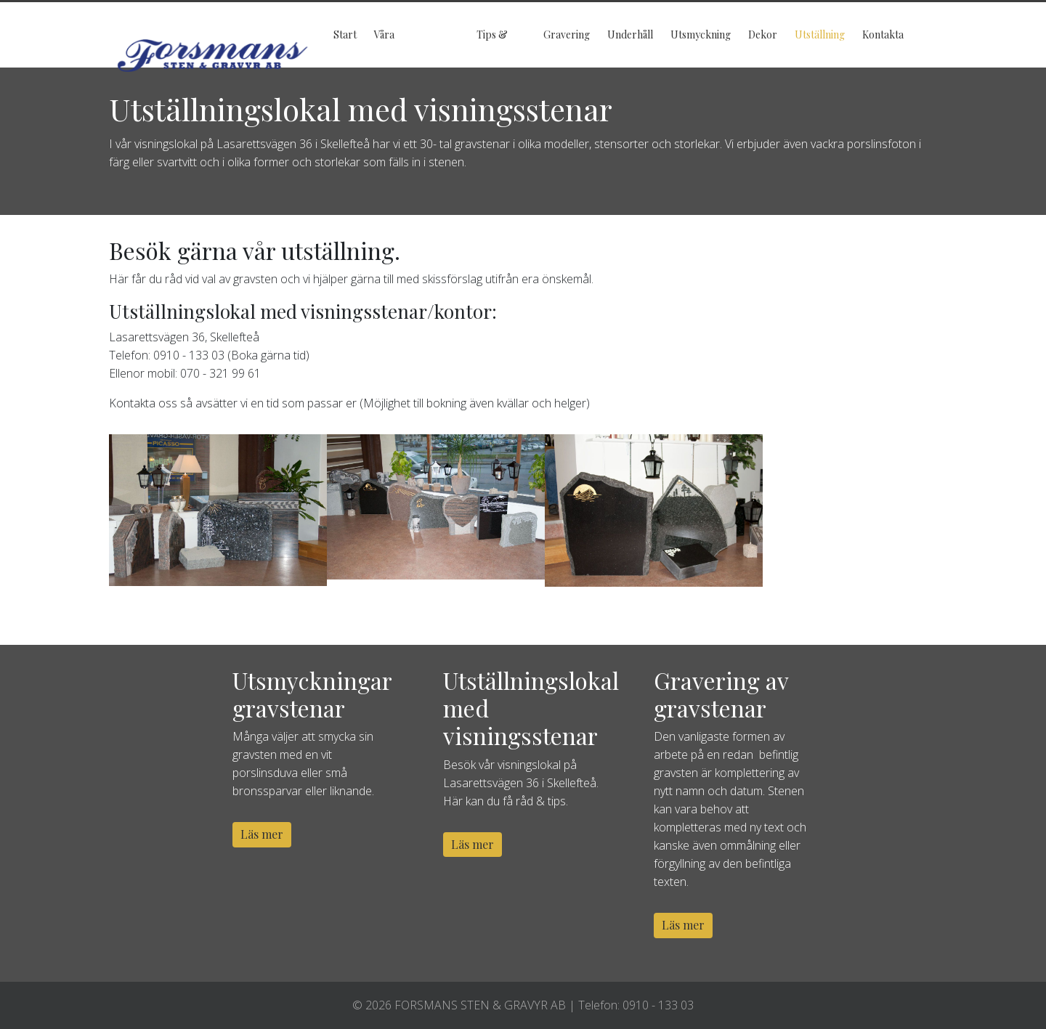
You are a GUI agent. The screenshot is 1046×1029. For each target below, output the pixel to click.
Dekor (762, 34)
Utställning (820, 34)
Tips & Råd (492, 48)
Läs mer (261, 834)
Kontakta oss (883, 48)
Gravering (566, 34)
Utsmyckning (700, 34)
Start (345, 34)
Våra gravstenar (399, 48)
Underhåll (630, 34)
